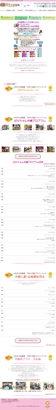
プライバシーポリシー (40, 399)
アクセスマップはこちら (49, 103)
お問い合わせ (53, 399)
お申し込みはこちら (50, 344)
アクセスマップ (47, 399)
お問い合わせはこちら (50, 104)
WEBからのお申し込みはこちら (28, 156)
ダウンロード (33, 399)
